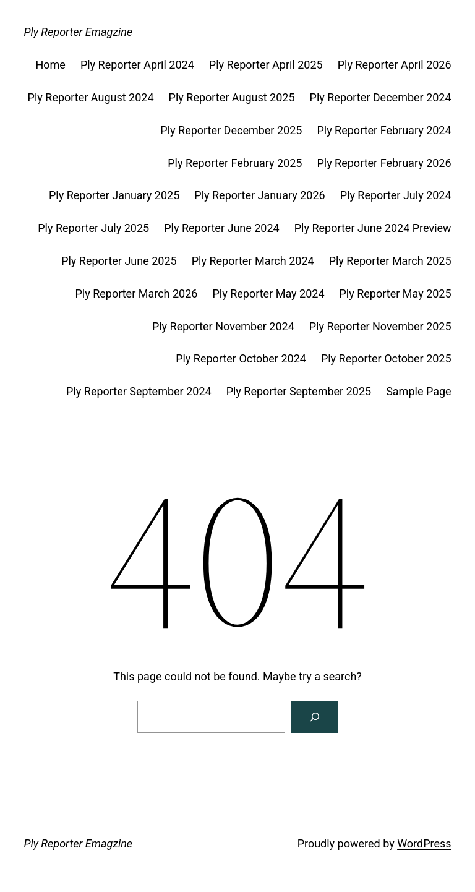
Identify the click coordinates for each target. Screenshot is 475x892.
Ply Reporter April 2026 (394, 64)
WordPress (424, 843)
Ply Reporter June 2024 (222, 227)
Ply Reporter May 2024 (268, 293)
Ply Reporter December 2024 (380, 97)
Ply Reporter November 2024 (223, 326)
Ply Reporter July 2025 (93, 227)
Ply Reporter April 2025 (266, 64)
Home (50, 64)
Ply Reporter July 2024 (395, 195)
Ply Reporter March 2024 (253, 260)
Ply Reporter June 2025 (119, 260)
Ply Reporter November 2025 (380, 326)
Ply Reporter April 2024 (137, 64)
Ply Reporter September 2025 (299, 391)
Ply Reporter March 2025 (390, 260)
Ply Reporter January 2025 (114, 195)
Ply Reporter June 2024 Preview (372, 227)
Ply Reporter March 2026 (136, 293)
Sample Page (418, 391)
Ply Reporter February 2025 (235, 163)
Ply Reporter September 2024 (139, 391)
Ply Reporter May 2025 (395, 293)
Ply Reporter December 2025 (231, 130)
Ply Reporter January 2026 (259, 195)
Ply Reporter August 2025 (232, 97)
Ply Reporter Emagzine (78, 31)
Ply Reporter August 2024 (91, 97)
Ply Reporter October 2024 (241, 358)
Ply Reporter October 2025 (386, 358)
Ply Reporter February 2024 (384, 130)
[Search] (314, 717)
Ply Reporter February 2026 (384, 163)
